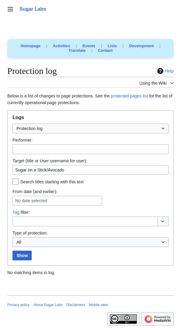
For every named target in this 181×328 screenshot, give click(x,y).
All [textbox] (18, 242)
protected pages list (129, 95)
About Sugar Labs (47, 305)
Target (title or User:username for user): (49, 160)
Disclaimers (75, 305)
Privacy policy (18, 305)
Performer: (22, 140)
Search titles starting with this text (52, 181)
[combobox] (90, 128)
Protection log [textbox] (29, 128)
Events (89, 46)
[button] (163, 221)
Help (165, 71)
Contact (105, 50)
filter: (21, 212)
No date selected (31, 200)
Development (141, 46)
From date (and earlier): (34, 191)
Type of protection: (30, 233)
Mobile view (98, 305)
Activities (61, 46)
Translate (77, 50)
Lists (112, 46)
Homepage (31, 46)
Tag (16, 212)
